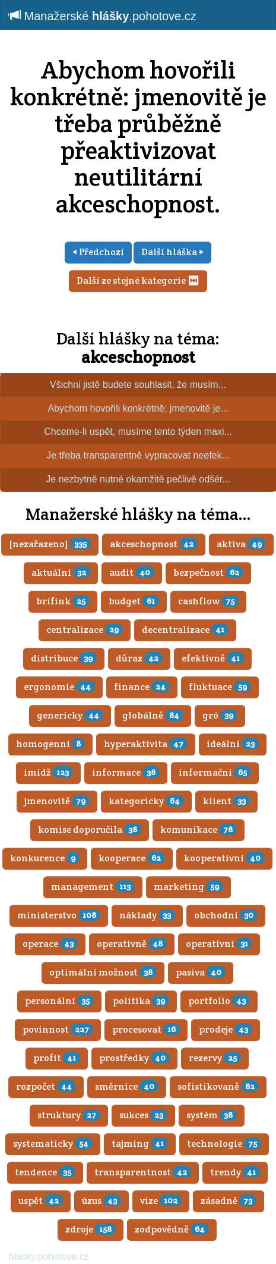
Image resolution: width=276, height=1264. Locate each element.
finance (142, 686)
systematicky (53, 1143)
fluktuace (220, 686)
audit (131, 572)
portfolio (219, 1001)
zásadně (228, 1200)
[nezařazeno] (50, 544)
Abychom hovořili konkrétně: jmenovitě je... (137, 408)
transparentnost (142, 1172)
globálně (152, 715)
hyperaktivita (146, 744)
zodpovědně (172, 1229)
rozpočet (46, 1086)
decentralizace (185, 629)
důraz (139, 658)
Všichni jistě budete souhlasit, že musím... (138, 384)
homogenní (50, 744)
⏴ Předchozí (98, 252)
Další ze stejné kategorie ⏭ (138, 280)
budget (134, 601)
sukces (143, 1115)
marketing (188, 886)
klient (226, 801)
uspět (40, 1200)
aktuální (60, 572)
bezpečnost (208, 572)
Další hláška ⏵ (172, 252)
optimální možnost (103, 972)
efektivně (213, 658)
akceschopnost (138, 357)
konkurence (45, 858)
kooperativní (224, 858)
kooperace (132, 858)
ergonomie (59, 686)
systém (211, 1115)
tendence (45, 1172)
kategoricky (146, 801)
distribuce (64, 658)
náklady (147, 915)
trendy (235, 1172)
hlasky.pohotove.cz (49, 1257)
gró (219, 715)
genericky (70, 715)
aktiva (241, 544)
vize (161, 1200)
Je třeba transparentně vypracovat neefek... (138, 455)
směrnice (126, 1086)
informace (126, 772)
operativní (219, 943)
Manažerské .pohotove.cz (102, 16)
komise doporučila (89, 829)
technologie (224, 1143)
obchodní (226, 915)
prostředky (134, 1058)
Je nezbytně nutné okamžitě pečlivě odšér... (138, 479)
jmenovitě (57, 801)
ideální (233, 744)
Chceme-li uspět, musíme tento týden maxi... (138, 431)
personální (59, 1001)
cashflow (208, 601)
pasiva (201, 972)
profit (56, 1058)
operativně (132, 943)
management (93, 886)
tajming (140, 1143)
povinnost (58, 1029)
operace (50, 943)
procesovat (146, 1029)
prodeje (225, 1029)
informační (215, 772)
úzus (101, 1200)
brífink (63, 601)
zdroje (90, 1229)
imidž (48, 772)
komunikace (198, 829)
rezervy (215, 1058)
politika (141, 1001)
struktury (68, 1115)
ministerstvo (58, 915)
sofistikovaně (218, 1086)
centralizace (84, 629)
